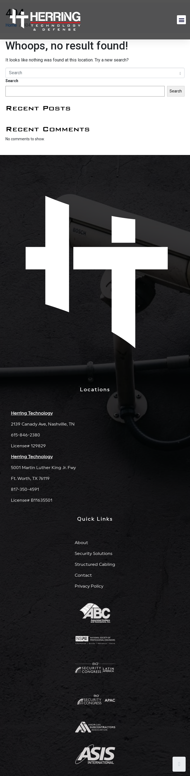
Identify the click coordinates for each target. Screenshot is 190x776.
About (81, 543)
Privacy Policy (89, 586)
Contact (83, 575)
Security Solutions (93, 553)
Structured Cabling (95, 564)
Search (11, 81)
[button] (181, 19)
